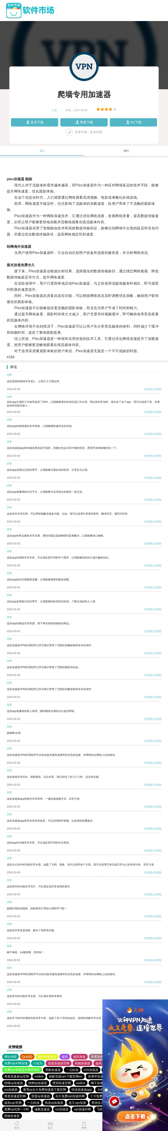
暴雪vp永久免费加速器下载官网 (44, 1089)
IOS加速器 (91, 1070)
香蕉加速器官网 (15, 1096)
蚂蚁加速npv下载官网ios (65, 1076)
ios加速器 (11, 1089)
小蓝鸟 (37, 1063)
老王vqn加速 (77, 1102)
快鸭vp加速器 (37, 1083)
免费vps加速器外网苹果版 (22, 1070)
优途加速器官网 (58, 1063)
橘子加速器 (98, 1083)
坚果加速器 (98, 1056)
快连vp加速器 (54, 1102)
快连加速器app (82, 1089)
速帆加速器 (42, 1109)
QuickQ (27, 1056)
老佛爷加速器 (97, 1076)
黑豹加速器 (53, 1070)
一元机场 (72, 1070)
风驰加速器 (82, 1063)
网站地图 (10, 1056)
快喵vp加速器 (13, 1083)
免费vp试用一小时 (16, 1109)
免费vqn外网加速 (16, 1063)
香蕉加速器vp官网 (16, 1076)
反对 (155, 389)
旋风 (65, 1056)
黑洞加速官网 (61, 1083)
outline (39, 1076)
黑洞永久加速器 (102, 1102)
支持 (146, 389)
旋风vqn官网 (13, 1102)
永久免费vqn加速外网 (70, 1096)
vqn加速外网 (82, 1109)
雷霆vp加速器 (40, 1096)
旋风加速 (79, 1056)
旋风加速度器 (47, 1056)
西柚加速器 (12, 1116)
